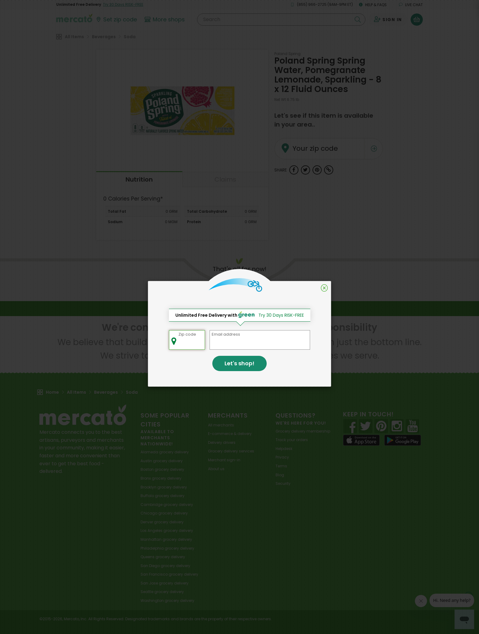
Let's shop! (239, 363)
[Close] (324, 288)
